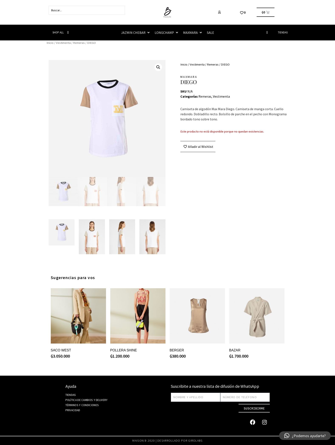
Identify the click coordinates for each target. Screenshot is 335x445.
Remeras (79, 43)
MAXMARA (188, 77)
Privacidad (72, 410)
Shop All (58, 32)
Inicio (50, 43)
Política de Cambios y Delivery (86, 400)
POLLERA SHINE (123, 350)
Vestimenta (63, 43)
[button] (136, 32)
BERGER (177, 350)
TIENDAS (283, 32)
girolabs (195, 440)
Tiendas (70, 395)
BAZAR (234, 350)
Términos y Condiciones (81, 405)
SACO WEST (61, 350)
